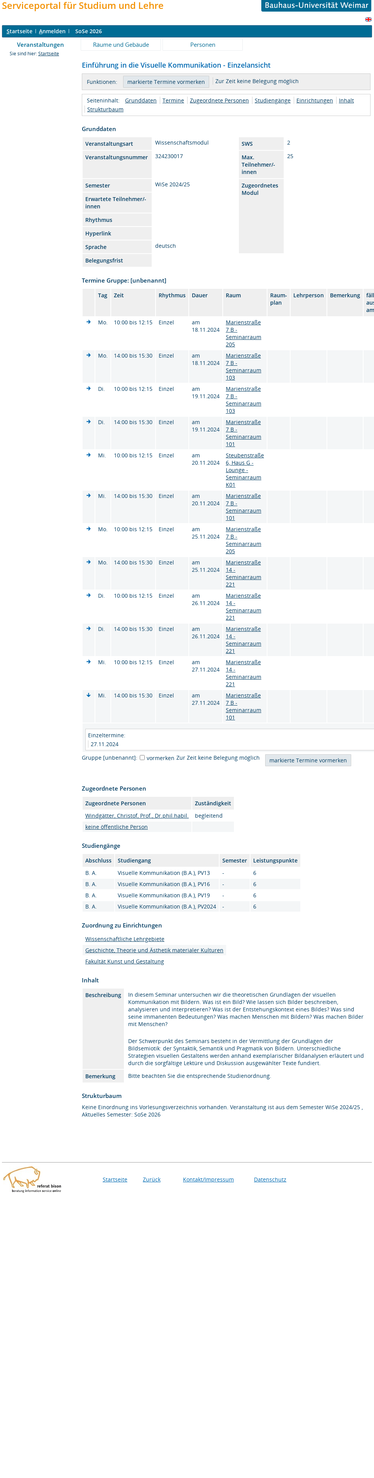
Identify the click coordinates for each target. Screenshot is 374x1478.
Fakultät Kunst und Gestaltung (124, 961)
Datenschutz (270, 1179)
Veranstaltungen (40, 44)
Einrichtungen (314, 100)
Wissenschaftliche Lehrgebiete (124, 939)
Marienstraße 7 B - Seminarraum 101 (243, 433)
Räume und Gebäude (121, 44)
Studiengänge (273, 100)
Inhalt (346, 100)
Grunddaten (141, 100)
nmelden (52, 31)
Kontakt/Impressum (208, 1179)
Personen (202, 44)
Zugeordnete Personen (219, 100)
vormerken (160, 758)
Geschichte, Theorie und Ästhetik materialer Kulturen (154, 950)
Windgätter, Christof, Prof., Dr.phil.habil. (137, 815)
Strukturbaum (105, 109)
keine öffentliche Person (116, 826)
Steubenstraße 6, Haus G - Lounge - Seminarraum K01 (245, 470)
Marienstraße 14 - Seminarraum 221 (243, 573)
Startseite (48, 53)
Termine (173, 100)
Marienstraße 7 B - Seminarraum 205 (243, 333)
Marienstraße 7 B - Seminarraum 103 (243, 366)
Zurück (152, 1179)
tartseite (19, 31)
